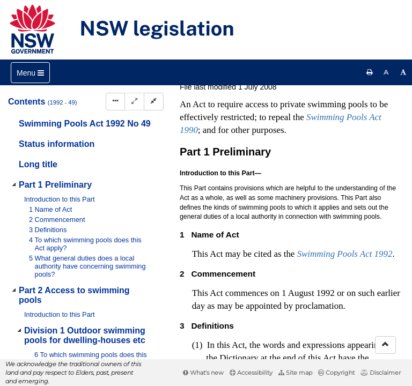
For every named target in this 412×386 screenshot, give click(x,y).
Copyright (336, 372)
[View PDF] (291, 87)
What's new (203, 372)
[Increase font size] (403, 72)
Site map (295, 372)
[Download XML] (331, 87)
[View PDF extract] (311, 87)
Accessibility (251, 372)
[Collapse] (154, 101)
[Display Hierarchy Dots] (115, 101)
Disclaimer (380, 372)
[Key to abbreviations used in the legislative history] (271, 87)
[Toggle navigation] (30, 72)
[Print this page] (369, 72)
